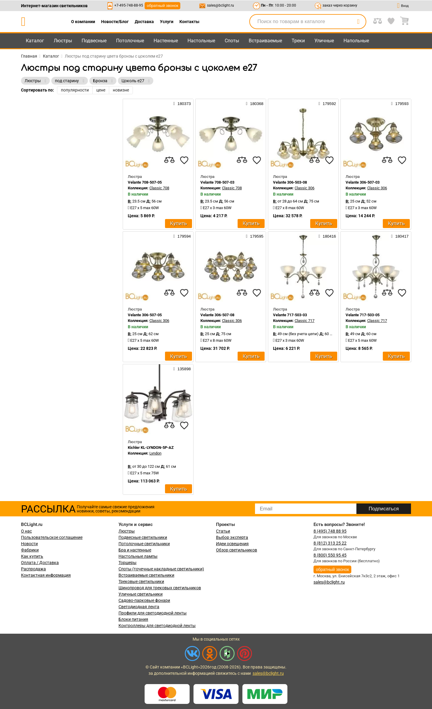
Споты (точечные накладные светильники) (161, 568)
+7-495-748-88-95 (128, 5)
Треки (298, 41)
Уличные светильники (140, 594)
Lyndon (155, 453)
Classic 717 (304, 320)
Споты (232, 41)
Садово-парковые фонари (144, 600)
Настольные (201, 41)
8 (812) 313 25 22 (330, 543)
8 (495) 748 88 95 (330, 531)
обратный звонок (162, 5)
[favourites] (184, 160)
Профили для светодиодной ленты (152, 613)
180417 (400, 236)
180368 (254, 103)
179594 (182, 236)
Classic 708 (159, 188)
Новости (29, 543)
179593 (400, 103)
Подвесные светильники (142, 537)
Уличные (324, 41)
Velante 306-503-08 (290, 182)
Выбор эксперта (232, 537)
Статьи (223, 531)
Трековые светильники (141, 581)
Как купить (32, 556)
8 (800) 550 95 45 (330, 555)
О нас (26, 531)
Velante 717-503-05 (363, 315)
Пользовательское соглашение (51, 537)
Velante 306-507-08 (217, 315)
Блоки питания (133, 619)
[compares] (169, 160)
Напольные (356, 41)
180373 (182, 103)
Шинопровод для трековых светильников (159, 587)
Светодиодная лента (138, 606)
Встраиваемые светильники (146, 575)
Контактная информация (46, 575)
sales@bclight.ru (220, 5)
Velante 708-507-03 (217, 182)
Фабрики (30, 550)
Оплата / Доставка (40, 562)
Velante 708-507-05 (145, 182)
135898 (182, 368)
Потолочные (130, 41)
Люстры (63, 41)
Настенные (166, 41)
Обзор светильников (236, 550)
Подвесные (94, 41)
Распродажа (33, 568)
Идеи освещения (232, 543)
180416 (327, 236)
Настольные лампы (138, 556)
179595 (254, 236)
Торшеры (127, 562)
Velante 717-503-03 (290, 315)
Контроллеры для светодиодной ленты (157, 625)
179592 (327, 103)
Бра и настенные (134, 550)
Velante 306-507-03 (363, 182)
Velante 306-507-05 (145, 315)
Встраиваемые (265, 41)
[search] (358, 22)
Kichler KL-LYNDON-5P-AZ (151, 447)
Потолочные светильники (144, 543)
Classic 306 (304, 188)
